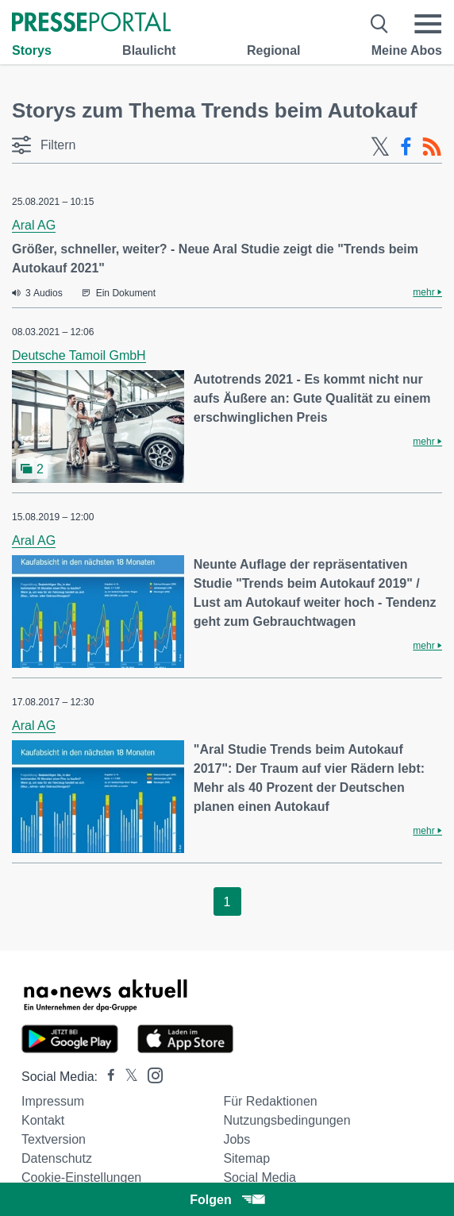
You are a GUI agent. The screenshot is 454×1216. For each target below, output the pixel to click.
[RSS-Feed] (431, 147)
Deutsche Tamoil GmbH (79, 355)
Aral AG (34, 225)
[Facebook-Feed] (406, 147)
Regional (274, 50)
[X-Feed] (380, 147)
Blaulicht (149, 50)
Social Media (259, 1177)
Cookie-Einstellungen (81, 1177)
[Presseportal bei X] (126, 1076)
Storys (32, 50)
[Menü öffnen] (428, 24)
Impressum (52, 1101)
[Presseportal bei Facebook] (106, 1076)
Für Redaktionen (270, 1101)
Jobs (236, 1139)
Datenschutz (56, 1158)
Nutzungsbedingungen (286, 1120)
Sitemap (246, 1158)
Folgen (227, 1199)
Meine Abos (406, 50)
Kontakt (42, 1120)
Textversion (53, 1139)
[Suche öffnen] (380, 24)
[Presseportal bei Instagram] (150, 1074)
